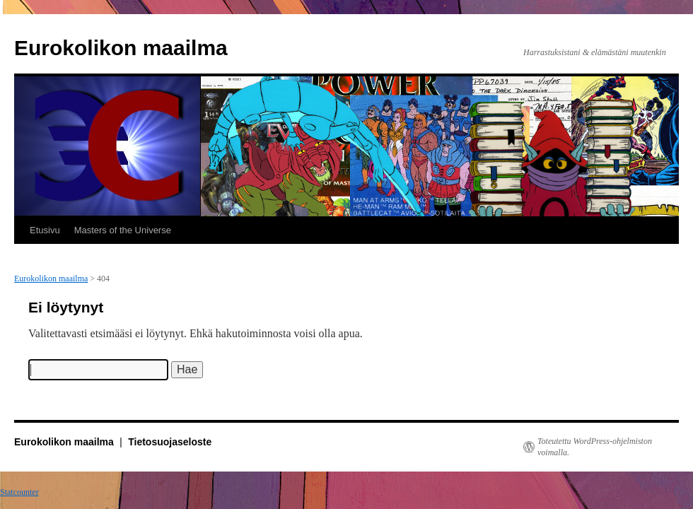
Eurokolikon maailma (121, 47)
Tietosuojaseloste (169, 441)
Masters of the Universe (122, 230)
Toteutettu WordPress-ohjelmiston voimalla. (594, 446)
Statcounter (19, 492)
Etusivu (45, 230)
